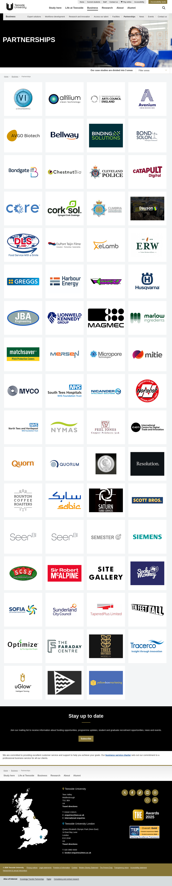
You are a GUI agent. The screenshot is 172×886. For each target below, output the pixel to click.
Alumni (77, 776)
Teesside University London (78, 824)
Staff (105, 2)
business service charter (118, 755)
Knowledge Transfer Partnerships (32, 879)
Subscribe (86, 739)
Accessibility (139, 2)
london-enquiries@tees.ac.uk (78, 853)
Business (10, 16)
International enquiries (75, 818)
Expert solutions (34, 17)
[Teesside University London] (41, 837)
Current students (93, 2)
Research (55, 776)
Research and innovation (79, 17)
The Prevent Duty (106, 868)
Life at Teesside (26, 776)
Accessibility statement (138, 868)
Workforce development (55, 17)
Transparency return (121, 868)
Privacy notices (32, 868)
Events (151, 17)
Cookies (74, 868)
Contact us (113, 2)
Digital (49, 879)
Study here (9, 776)
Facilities (116, 17)
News (141, 17)
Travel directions (69, 806)
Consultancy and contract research (66, 879)
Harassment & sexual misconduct (15, 871)
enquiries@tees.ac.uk (74, 815)
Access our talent (101, 17)
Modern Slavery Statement (88, 868)
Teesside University (16, 7)
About (67, 776)
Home (82, 2)
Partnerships (129, 17)
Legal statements (45, 868)
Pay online (127, 2)
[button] (157, 2)
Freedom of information (61, 868)
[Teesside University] (34, 818)
